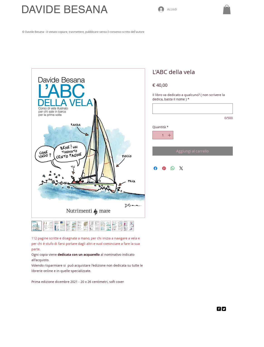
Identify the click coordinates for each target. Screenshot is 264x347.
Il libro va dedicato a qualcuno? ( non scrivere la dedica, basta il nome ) (188, 97)
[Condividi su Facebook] (155, 168)
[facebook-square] (219, 309)
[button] (227, 9)
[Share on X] (181, 168)
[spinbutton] (163, 135)
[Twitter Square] (224, 309)
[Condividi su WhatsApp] (172, 168)
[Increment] (170, 135)
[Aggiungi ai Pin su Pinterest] (164, 168)
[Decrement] (156, 135)
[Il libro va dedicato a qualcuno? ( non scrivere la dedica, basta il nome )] (193, 108)
